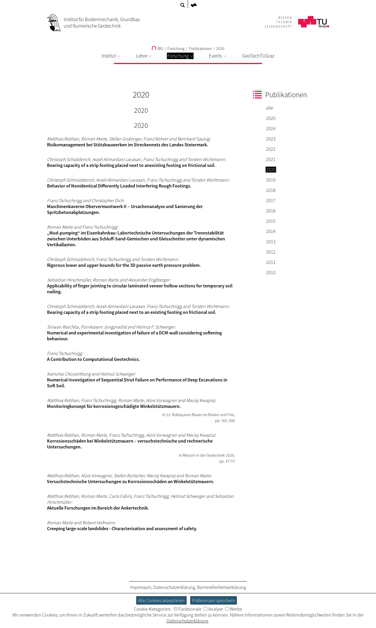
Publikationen (200, 48)
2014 (271, 231)
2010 (271, 272)
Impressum (140, 587)
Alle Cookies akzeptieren (161, 600)
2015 (271, 221)
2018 (271, 190)
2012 (271, 252)
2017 (271, 200)
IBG (157, 48)
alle (269, 108)
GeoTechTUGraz (258, 56)
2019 (271, 180)
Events (217, 56)
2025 (271, 118)
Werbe (233, 609)
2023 (271, 139)
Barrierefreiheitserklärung (221, 587)
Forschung (180, 56)
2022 (271, 149)
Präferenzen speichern (213, 600)
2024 (271, 128)
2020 (220, 48)
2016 (271, 211)
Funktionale (188, 609)
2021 (271, 159)
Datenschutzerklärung (174, 587)
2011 (271, 262)
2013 (271, 241)
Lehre (144, 56)
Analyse (213, 609)
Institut (111, 56)
